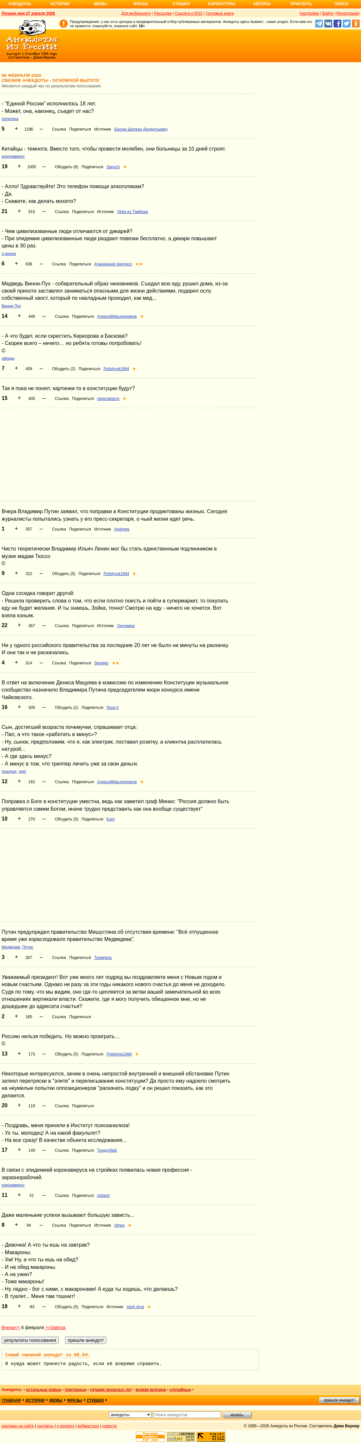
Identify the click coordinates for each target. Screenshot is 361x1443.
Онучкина (126, 625)
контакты (45, 1426)
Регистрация (347, 13)
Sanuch (113, 167)
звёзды (8, 358)
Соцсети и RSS (189, 13)
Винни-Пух (11, 306)
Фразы (140, 4)
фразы (74, 1400)
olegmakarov (108, 398)
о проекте (66, 1426)
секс (23, 771)
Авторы (262, 4)
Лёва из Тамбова (132, 211)
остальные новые (43, 1389)
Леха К (112, 707)
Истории (60, 4)
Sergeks (101, 663)
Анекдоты (19, 4)
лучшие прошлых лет (111, 1389)
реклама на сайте (18, 1426)
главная (11, 1400)
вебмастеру (88, 1426)
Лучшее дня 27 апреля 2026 (28, 13)
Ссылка (59, 129)
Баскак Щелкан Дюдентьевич (141, 129)
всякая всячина (150, 1389)
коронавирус (13, 156)
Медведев (11, 947)
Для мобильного (136, 13)
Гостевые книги (220, 13)
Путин (27, 947)
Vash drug (135, 1307)
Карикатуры (221, 4)
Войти (327, 13)
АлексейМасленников (117, 316)
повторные (75, 1389)
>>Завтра (55, 1327)
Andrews (122, 529)
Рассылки (163, 13)
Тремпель (103, 957)
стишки (95, 1400)
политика (10, 119)
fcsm (110, 819)
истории (35, 1400)
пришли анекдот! (339, 1400)
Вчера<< (11, 1327)
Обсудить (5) (63, 573)
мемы (56, 1400)
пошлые (9, 771)
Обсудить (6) (66, 167)
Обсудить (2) (63, 369)
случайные (180, 1389)
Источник (102, 129)
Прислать (301, 4)
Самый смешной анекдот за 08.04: (47, 1355)
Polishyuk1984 (116, 369)
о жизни (9, 253)
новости (109, 1426)
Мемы (100, 4)
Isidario (103, 1195)
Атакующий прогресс (113, 264)
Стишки (181, 4)
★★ (139, 264)
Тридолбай (107, 1150)
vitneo (119, 1225)
